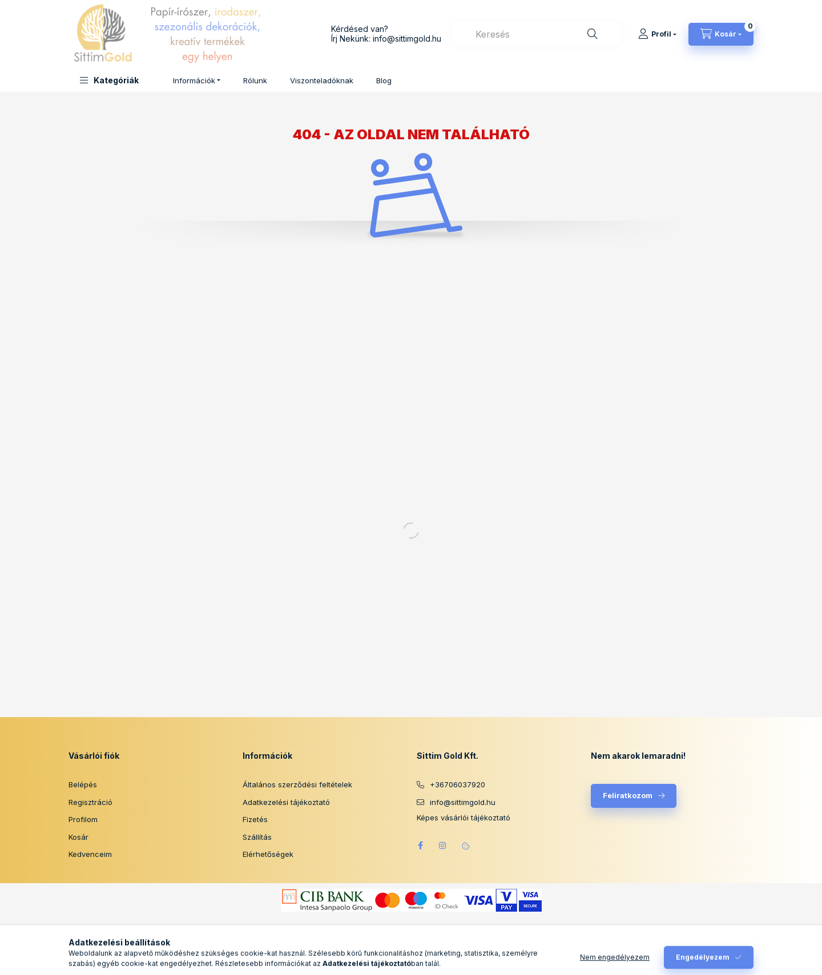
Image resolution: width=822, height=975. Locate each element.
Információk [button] (194, 80)
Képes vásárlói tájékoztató (463, 818)
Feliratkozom (627, 795)
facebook (420, 845)
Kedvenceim (90, 854)
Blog (384, 80)
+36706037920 (457, 784)
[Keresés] (592, 34)
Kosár (78, 837)
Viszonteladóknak (321, 80)
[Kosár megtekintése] (721, 34)
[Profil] (657, 34)
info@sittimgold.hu (407, 38)
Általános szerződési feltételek (297, 784)
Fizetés (255, 819)
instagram (443, 845)
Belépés (82, 784)
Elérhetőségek (268, 854)
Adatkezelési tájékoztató (286, 802)
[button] (109, 80)
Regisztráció (90, 802)
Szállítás (257, 837)
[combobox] (536, 34)
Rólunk (255, 80)
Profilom (83, 819)
